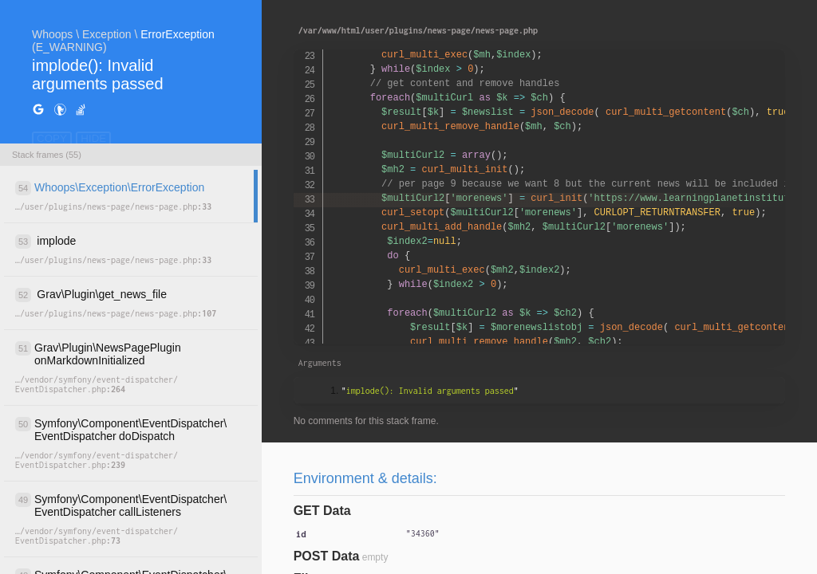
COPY (52, 138)
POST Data (327, 556)
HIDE (93, 138)
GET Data (322, 510)
